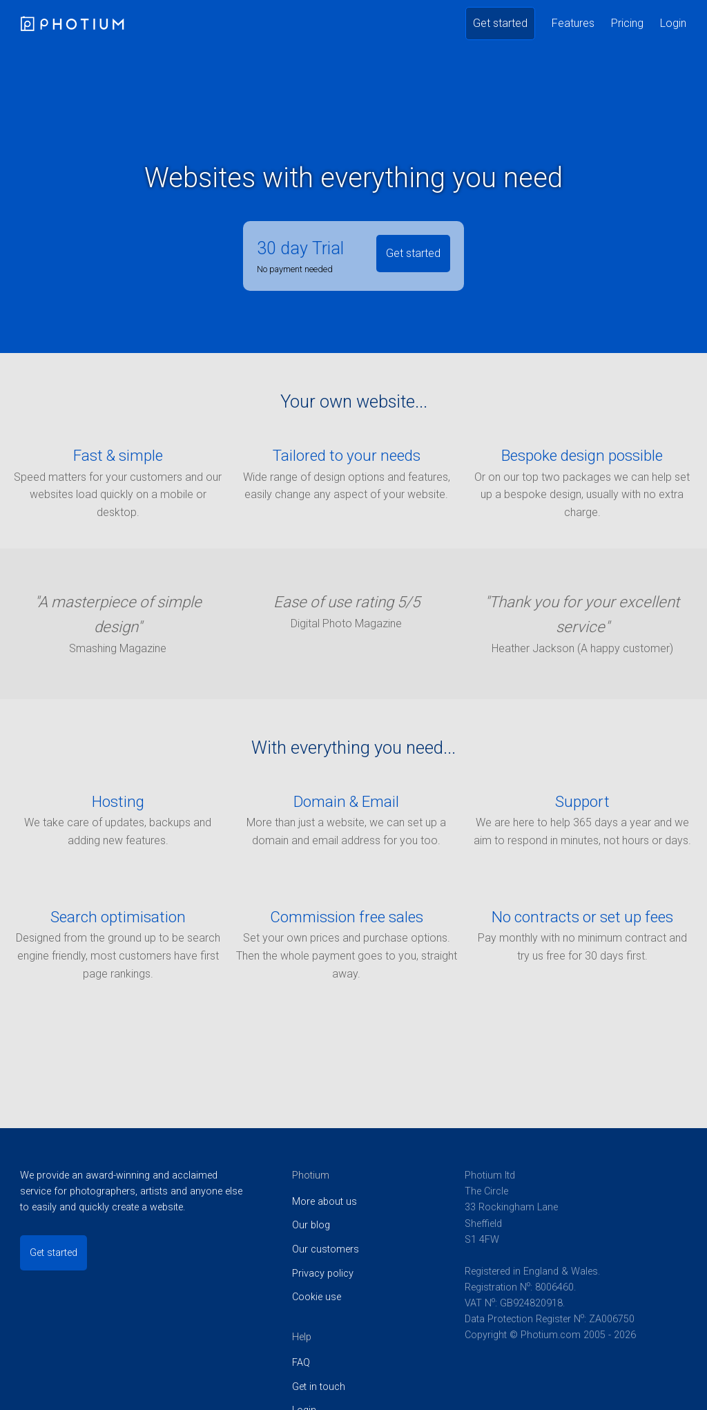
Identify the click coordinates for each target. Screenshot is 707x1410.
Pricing (627, 23)
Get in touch (318, 1387)
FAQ (301, 1363)
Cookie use (316, 1297)
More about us (324, 1202)
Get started (500, 23)
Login (673, 23)
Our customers (325, 1249)
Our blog (311, 1225)
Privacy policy (323, 1273)
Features (573, 23)
